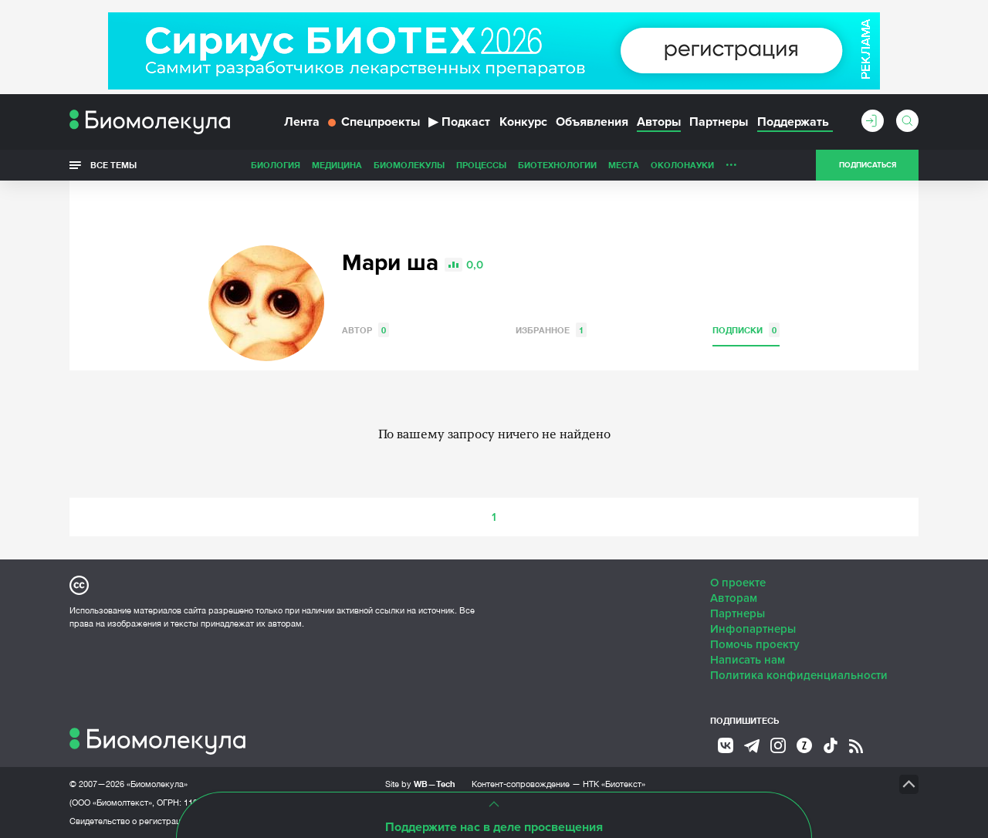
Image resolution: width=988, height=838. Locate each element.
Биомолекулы (409, 165)
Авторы (659, 122)
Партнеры (718, 122)
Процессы (481, 165)
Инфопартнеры (753, 629)
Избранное (551, 330)
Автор (365, 330)
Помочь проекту (755, 644)
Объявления (592, 122)
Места (623, 165)
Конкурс (523, 122)
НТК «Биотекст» (614, 784)
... (731, 161)
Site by (420, 784)
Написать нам (747, 660)
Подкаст (459, 122)
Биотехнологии (557, 165)
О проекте (738, 583)
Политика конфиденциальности (799, 675)
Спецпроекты (374, 122)
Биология (275, 165)
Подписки (746, 330)
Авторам (733, 598)
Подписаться (867, 165)
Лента (302, 122)
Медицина (337, 165)
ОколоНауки (682, 165)
